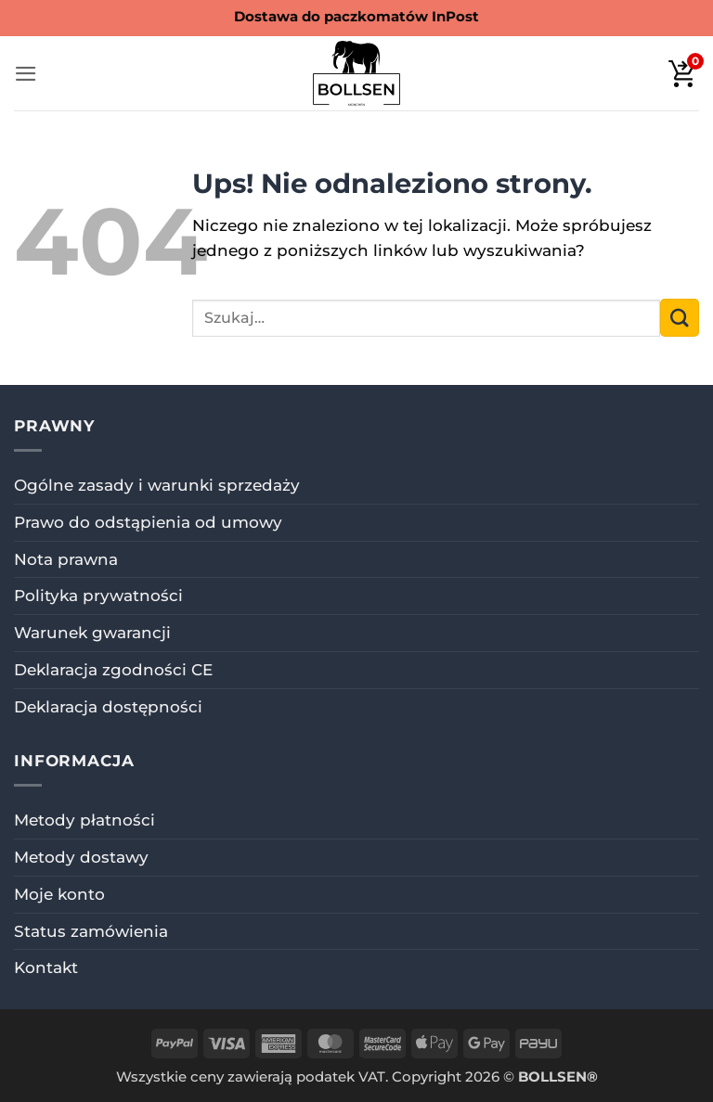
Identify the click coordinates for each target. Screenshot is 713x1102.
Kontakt (46, 967)
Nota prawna (66, 559)
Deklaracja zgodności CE (113, 669)
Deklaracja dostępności (108, 707)
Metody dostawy (81, 857)
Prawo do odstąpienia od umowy (148, 522)
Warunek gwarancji (92, 632)
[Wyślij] (679, 318)
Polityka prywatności (98, 595)
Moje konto (59, 894)
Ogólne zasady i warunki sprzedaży (157, 485)
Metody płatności (84, 820)
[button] (26, 73)
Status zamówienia (91, 931)
